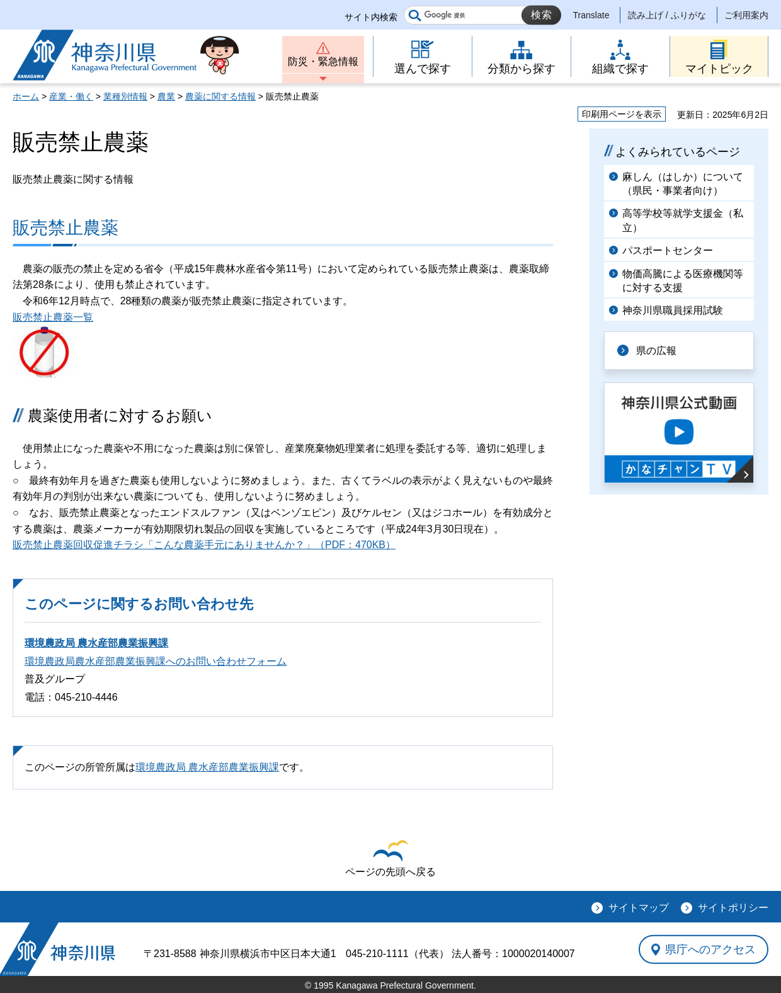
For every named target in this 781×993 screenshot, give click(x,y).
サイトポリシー (733, 907)
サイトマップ (638, 907)
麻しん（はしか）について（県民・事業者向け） (682, 183)
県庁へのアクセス (710, 949)
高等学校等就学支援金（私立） (682, 220)
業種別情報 (125, 96)
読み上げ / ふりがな (667, 15)
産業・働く (71, 96)
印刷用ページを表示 (621, 114)
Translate (591, 15)
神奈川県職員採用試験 (672, 310)
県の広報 (656, 350)
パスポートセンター (667, 250)
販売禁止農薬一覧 (53, 317)
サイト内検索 (371, 17)
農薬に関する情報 (220, 96)
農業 (166, 96)
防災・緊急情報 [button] (323, 61)
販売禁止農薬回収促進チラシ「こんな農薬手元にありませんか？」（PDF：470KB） (204, 544)
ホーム (26, 96)
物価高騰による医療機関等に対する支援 (682, 280)
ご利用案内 (746, 15)
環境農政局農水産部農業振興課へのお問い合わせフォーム (156, 661)
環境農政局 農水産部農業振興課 (96, 643)
